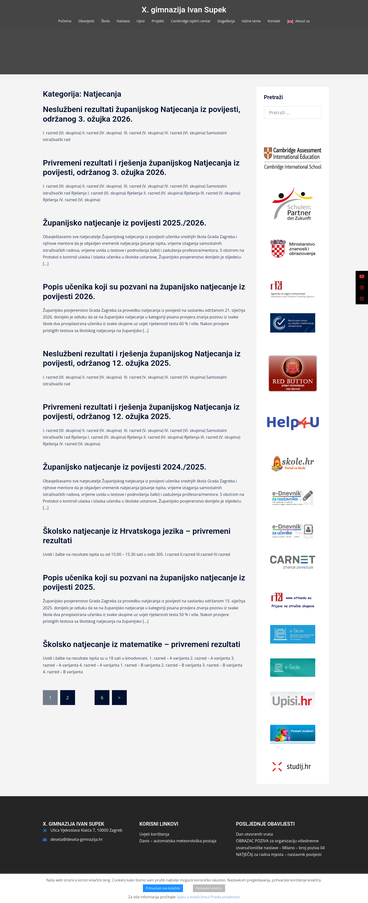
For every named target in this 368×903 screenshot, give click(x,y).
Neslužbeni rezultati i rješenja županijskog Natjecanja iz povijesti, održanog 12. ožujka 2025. (142, 358)
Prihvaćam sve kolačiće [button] (163, 888)
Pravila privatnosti (225, 896)
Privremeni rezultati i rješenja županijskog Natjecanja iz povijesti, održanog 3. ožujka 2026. (141, 167)
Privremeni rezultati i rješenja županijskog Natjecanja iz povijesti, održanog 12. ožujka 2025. (141, 411)
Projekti (158, 21)
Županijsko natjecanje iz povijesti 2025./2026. (124, 222)
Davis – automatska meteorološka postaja (177, 841)
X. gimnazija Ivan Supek (184, 9)
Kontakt (274, 21)
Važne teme (251, 21)
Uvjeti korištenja (154, 834)
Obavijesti (86, 21)
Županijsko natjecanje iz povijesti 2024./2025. (124, 467)
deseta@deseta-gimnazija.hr (77, 839)
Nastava (123, 21)
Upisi (141, 21)
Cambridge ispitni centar (190, 21)
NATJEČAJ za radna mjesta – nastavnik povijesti (278, 854)
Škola (105, 21)
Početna (64, 21)
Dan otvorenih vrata (254, 834)
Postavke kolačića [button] (209, 888)
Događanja (226, 21)
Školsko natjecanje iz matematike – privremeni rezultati (141, 644)
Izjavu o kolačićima (192, 896)
